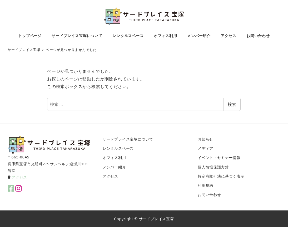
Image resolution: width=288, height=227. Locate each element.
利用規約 (205, 185)
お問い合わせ (209, 194)
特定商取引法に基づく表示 (221, 176)
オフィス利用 (114, 157)
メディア (205, 148)
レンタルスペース (118, 148)
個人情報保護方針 (213, 166)
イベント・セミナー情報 (219, 157)
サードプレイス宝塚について (128, 139)
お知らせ (205, 139)
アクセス (19, 177)
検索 (232, 104)
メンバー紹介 (114, 166)
